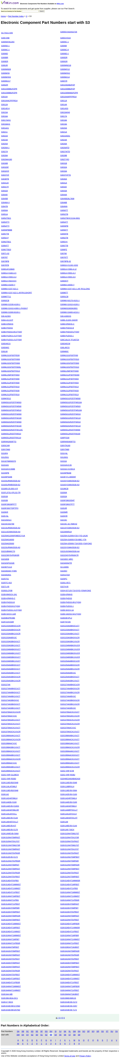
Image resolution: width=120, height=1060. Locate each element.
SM (74, 1031)
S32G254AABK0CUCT (10, 665)
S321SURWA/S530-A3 (10, 528)
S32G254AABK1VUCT (10, 673)
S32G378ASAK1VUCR (70, 716)
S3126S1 (64, 457)
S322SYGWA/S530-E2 (69, 547)
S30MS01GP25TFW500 (11, 406)
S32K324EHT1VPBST (69, 931)
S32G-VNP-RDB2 (67, 775)
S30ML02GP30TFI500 (69, 363)
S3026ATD (64, 148)
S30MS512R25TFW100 (70, 434)
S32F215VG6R (7, 622)
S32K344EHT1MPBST (10, 979)
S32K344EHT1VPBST (69, 982)
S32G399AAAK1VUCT (69, 751)
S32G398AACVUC (9, 743)
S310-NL (64, 453)
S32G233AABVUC (9, 638)
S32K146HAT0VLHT (68, 818)
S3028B (63, 155)
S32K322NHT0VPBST (69, 920)
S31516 (63, 461)
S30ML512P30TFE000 (69, 375)
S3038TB (5, 179)
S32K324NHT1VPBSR (10, 943)
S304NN (63, 206)
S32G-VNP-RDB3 (8, 779)
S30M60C (64, 351)
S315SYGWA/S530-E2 (69, 481)
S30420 (63, 187)
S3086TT (64, 293)
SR (97, 1031)
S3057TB (5, 234)
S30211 (4, 132)
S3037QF (5, 175)
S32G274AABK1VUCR (70, 692)
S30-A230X (6, 316)
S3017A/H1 (6, 120)
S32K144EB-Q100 (9, 802)
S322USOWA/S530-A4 (70, 551)
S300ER (4, 61)
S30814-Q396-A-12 (68, 269)
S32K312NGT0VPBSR (10, 861)
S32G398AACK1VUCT (70, 739)
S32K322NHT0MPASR (10, 916)
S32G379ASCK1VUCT (70, 732)
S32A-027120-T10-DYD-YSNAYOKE (75, 590)
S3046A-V (5, 202)
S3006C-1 (5, 50)
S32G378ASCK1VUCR (70, 720)
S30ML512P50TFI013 (69, 387)
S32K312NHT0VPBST (10, 877)
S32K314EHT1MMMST (11, 884)
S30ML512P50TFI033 (69, 391)
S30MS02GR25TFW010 (70, 422)
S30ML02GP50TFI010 (69, 367)
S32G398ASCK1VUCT (10, 751)
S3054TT (64, 222)
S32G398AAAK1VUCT (10, 736)
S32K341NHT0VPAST (10, 959)
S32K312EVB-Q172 (9, 857)
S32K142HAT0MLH (9, 798)
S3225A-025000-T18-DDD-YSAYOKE (76, 543)
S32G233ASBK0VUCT (10, 641)
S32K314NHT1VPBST (10, 904)
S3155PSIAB (6, 477)
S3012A (4, 104)
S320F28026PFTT (9, 504)
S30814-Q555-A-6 (67, 277)
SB (23, 1031)
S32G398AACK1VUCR (11, 739)
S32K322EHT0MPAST (69, 904)
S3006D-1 (64, 54)
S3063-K (64, 242)
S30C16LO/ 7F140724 (69, 340)
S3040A (63, 179)
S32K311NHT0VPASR (10, 853)
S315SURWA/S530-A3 (10, 481)
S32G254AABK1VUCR (70, 669)
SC (27, 1031)
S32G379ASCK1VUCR (11, 732)
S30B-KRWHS (7, 324)
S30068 (63, 46)
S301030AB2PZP (67, 85)
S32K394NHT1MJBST (69, 994)
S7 (70, 1035)
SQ (93, 1031)
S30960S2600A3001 (69, 308)
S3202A (63, 496)
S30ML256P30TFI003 (10, 375)
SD (32, 1031)
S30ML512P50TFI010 (10, 387)
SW (18, 1035)
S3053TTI (5, 222)
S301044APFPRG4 (68, 97)
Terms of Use (69, 1056)
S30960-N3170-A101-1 (70, 300)
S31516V (5, 465)
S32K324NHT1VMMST (70, 939)
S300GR (64, 61)
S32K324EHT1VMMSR (70, 928)
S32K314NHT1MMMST (70, 892)
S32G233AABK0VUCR (10, 630)
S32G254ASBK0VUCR (10, 677)
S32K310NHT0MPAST (10, 837)
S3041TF (5, 187)
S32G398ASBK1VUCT (10, 747)
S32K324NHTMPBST (10, 947)
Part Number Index (16, 16)
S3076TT (64, 257)
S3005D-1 (5, 46)
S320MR (64, 512)
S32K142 (5, 794)
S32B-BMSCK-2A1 (9, 594)
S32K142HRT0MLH (68, 798)
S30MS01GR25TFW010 (70, 414)
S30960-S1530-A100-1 (10, 304)
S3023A (4, 140)
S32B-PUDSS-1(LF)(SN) (11, 610)
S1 (41, 1035)
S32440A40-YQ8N (9, 571)
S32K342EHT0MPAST (10, 963)
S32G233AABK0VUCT (69, 630)
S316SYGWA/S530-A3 (69, 485)
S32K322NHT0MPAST (69, 916)
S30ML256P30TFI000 (69, 371)
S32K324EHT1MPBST (10, 928)
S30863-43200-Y (8, 285)
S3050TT (64, 210)
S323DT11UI (6, 567)
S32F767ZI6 (65, 622)
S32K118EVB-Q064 (68, 790)
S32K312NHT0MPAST (10, 869)
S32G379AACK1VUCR (70, 724)
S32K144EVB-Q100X (10, 806)
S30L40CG (65, 347)
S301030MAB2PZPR (69, 93)
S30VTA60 (5, 449)
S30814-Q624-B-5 (8, 281)
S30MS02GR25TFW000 (11, 422)
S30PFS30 (64, 438)
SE (37, 1031)
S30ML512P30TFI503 (69, 383)
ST (107, 1031)
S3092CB (5, 300)
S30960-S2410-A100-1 (70, 304)
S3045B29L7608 (67, 199)
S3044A (63, 195)
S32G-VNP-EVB (67, 771)
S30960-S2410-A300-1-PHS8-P (14, 308)
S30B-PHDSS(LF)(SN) (69, 332)
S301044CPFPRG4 (9, 101)
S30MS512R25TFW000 (70, 430)
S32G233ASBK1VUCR (70, 641)
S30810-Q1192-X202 (69, 265)
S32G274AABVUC (68, 696)
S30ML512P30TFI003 (69, 379)
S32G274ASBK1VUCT (10, 708)
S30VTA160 (65, 445)
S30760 (63, 253)
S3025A (4, 144)
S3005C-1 (64, 42)
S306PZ (63, 250)
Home (3, 16)
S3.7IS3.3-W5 (7, 33)
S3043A (63, 191)
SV (116, 1031)
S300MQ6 (5, 73)
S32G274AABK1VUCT (10, 696)
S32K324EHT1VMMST (10, 931)
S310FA (4, 453)
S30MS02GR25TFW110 (70, 426)
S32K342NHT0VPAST (69, 971)
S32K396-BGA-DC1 (9, 998)
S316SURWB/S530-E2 (10, 485)
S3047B (4, 206)
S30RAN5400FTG (67, 442)
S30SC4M (5, 445)
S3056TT (64, 230)
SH (51, 1031)
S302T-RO (64, 159)
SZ (32, 1035)
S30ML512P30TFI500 (10, 383)
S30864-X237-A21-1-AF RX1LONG (75, 289)
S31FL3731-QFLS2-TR (11, 493)
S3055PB (64, 226)
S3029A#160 (6, 159)
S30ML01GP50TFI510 (69, 359)
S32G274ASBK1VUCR (70, 704)
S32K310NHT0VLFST (10, 841)
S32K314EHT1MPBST (69, 884)
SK (65, 1031)
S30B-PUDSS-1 (67, 336)
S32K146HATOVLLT (9, 822)
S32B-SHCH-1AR (8, 614)
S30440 (4, 195)
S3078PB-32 (65, 261)
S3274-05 (64, 587)
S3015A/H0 (65, 112)
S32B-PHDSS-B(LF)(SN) (70, 602)
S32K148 (64, 822)
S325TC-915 (6, 583)
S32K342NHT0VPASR (10, 971)
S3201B (4, 496)
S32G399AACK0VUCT (70, 755)
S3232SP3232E (7, 563)
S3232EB (5, 559)
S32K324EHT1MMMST (11, 924)
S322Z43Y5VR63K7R (69, 555)
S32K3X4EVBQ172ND (10, 1006)
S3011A (63, 101)
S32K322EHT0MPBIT (69, 908)
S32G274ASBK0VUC (10, 700)
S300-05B (5, 38)
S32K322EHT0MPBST (10, 912)
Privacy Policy (85, 1056)
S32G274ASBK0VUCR (70, 700)
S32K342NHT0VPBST (10, 975)
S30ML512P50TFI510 (10, 395)
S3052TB (64, 214)
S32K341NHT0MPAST (10, 955)
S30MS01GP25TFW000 (70, 398)
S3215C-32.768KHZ (68, 524)
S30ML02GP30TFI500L (11, 367)
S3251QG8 (65, 575)
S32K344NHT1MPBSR (70, 986)
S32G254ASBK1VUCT (69, 681)
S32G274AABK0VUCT (10, 692)
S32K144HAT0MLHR (10, 810)
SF (41, 1031)
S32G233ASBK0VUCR (70, 638)
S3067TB (64, 246)
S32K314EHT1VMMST (10, 888)
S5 (60, 1035)
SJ (60, 1031)
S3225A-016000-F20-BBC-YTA (73, 540)
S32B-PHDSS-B (8, 602)
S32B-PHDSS (66, 598)
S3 (51, 1035)
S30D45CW (65, 344)
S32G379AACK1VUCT (10, 728)
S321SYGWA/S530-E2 (69, 528)
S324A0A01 (6, 575)
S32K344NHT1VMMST (11, 990)
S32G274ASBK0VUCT (10, 704)
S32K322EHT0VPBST (69, 912)
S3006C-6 (64, 50)
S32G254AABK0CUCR (70, 661)
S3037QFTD (65, 175)
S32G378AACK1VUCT (70, 712)
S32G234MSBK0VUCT (11, 657)
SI (56, 1031)
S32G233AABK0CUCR (11, 626)
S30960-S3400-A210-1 (70, 312)
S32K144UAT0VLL (9, 814)
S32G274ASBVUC (68, 708)
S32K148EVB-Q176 (9, 830)
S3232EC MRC (66, 559)
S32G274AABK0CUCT (10, 688)
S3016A (4, 116)
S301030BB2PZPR (9, 93)
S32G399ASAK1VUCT (69, 763)
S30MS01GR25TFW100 (11, 418)
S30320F (5, 167)
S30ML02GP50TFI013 (10, 371)
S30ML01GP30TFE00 (10, 355)
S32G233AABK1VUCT (69, 634)
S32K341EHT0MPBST (10, 951)
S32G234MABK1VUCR (70, 649)
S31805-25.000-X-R (9, 489)
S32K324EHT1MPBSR (70, 924)
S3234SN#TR (66, 563)
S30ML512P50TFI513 (69, 395)
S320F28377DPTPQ (9, 508)
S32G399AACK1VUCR (11, 759)
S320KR (4, 512)
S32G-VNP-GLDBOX (10, 775)
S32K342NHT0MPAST (10, 967)
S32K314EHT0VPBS (10, 881)
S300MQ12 (65, 69)
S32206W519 (66, 532)
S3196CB (64, 489)
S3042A (4, 191)
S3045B (4, 199)
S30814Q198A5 (7, 269)
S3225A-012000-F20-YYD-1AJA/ (74, 536)
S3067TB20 (6, 250)
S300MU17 (5, 81)
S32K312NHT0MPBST (69, 869)
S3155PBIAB (65, 473)
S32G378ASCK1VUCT (10, 724)
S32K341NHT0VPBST (69, 959)
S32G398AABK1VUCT (69, 736)
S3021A (63, 132)
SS (102, 1031)
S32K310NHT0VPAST (69, 841)
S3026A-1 (5, 148)
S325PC (63, 579)
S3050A (4, 210)
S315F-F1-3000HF (68, 477)
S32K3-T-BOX (7, 1002)
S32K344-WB (6, 994)
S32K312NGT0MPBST (70, 857)
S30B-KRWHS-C (67, 324)
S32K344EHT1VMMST (70, 979)
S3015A (4, 112)
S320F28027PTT (67, 504)
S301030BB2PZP (67, 89)
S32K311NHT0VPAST (69, 853)
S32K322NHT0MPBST (10, 920)
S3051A (4, 214)
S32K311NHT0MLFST (69, 845)
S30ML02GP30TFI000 (10, 363)
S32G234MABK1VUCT (11, 653)
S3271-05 (5, 587)
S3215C (63, 520)
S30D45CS (5, 344)
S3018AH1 (5, 124)
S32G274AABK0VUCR (70, 688)
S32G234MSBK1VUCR (70, 657)
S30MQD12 (6, 398)
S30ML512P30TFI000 (10, 379)
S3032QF (5, 171)
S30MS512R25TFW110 (11, 438)
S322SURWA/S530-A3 (10, 547)
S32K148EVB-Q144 (68, 826)
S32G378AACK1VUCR (11, 712)
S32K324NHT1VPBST (69, 943)
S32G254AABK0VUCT (10, 669)
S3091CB (64, 297)
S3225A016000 (7, 540)
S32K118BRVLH (67, 786)
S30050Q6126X (7, 42)
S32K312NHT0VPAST (69, 873)
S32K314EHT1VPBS (69, 888)
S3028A (4, 155)
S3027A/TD (65, 152)
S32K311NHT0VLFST (69, 849)
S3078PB (5, 261)
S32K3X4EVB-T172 (68, 1010)
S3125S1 (5, 457)
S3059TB (64, 234)
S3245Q (63, 571)
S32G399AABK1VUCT (10, 755)
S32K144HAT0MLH (68, 806)
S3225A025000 (7, 543)
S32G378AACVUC (9, 716)
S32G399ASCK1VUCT (10, 771)
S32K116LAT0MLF (9, 786)
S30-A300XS (65, 316)
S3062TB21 (6, 242)
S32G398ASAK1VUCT (69, 743)
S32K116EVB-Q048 (68, 783)
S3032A (63, 167)
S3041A (63, 183)
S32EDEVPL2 (66, 618)
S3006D (4, 54)
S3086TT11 (6, 297)
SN (79, 1031)
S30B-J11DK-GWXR (69, 320)
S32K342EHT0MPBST (69, 963)
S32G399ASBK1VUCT (10, 767)
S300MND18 (65, 65)
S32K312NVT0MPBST (69, 877)
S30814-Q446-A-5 (8, 273)
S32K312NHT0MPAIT (10, 865)
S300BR (4, 57)
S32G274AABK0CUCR (70, 685)
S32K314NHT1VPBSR (69, 900)
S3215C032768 (7, 524)
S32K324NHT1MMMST (11, 935)
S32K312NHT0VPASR (10, 873)
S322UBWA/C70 (8, 551)
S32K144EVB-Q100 (68, 802)
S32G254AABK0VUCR (70, 665)
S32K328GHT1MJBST (69, 947)
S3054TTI (5, 226)
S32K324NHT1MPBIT (10, 939)
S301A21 (5, 128)
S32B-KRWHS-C (8, 598)
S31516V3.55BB (8, 469)
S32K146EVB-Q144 (9, 818)
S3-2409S (64, 567)
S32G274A (5, 685)
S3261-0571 (65, 583)
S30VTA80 (64, 449)
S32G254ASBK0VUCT (69, 677)
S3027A (4, 152)
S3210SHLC (6, 520)
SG (46, 1031)
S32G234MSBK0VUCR (70, 653)
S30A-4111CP (7, 320)
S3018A (63, 120)
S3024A (63, 140)
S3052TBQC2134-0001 (70, 218)
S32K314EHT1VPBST (10, 892)
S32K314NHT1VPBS (10, 900)
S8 (74, 1035)
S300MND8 (6, 69)
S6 (65, 1035)
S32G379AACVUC (68, 728)
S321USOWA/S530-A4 (10, 532)
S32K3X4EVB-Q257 (68, 1006)
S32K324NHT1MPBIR (69, 935)
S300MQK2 (65, 73)
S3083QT (64, 281)
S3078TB (5, 265)
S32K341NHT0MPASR (69, 951)
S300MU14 (65, 77)
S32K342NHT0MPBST (69, 967)
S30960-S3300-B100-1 (10, 312)
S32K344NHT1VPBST (69, 990)
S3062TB (64, 238)
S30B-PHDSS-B (67, 328)
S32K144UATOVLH (68, 814)
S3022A (4, 136)
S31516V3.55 (66, 465)
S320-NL (5, 516)
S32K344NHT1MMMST (11, 986)
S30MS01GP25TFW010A (71, 402)
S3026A (63, 144)
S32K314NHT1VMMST (70, 896)
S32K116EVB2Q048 (9, 783)
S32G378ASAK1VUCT (10, 720)
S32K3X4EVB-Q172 (68, 1002)
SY (27, 1035)
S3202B (4, 500)
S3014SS (64, 108)
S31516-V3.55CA (67, 469)
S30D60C (5, 347)
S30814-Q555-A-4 (8, 277)
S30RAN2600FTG (8, 442)
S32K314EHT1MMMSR (70, 881)
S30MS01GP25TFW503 (70, 406)
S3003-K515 (65, 38)
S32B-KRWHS (66, 594)
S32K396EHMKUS (68, 998)
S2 (46, 1035)
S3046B (63, 202)
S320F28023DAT (67, 500)
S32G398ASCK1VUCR (70, 747)
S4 (55, 1035)
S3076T (4, 257)
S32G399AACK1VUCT (70, 759)
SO (83, 1031)
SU (112, 1031)
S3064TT (5, 246)
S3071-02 (5, 253)
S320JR (63, 508)
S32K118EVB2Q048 (9, 790)
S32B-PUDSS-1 (67, 606)
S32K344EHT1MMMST (70, 975)
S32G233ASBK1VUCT (10, 645)
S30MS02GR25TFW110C (12, 430)
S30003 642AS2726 (68, 32)
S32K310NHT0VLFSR (69, 837)
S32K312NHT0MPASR (69, 865)
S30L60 (4, 351)
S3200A (63, 493)
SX (23, 1035)
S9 (79, 1035)
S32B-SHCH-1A (67, 610)
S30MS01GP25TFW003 (11, 402)
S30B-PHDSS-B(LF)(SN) (11, 332)
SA (18, 1031)
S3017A (63, 116)
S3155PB (5, 473)
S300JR (4, 65)
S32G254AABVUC (68, 673)
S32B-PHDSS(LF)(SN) (10, 606)
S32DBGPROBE (8, 618)
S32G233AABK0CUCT (70, 626)
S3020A (63, 128)
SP (88, 1031)
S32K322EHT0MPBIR (10, 908)
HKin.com (60, 3)
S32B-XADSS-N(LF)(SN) (70, 614)
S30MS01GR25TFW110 (70, 418)
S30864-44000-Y (67, 285)
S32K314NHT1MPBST (10, 896)
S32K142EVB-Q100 (68, 794)
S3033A (63, 171)
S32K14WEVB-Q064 (10, 833)
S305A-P (5, 238)
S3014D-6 (5, 108)
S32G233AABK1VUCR (10, 634)
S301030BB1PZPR (9, 89)
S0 (37, 1035)
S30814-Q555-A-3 (67, 273)
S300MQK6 (6, 77)
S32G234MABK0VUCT (11, 649)
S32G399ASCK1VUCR (70, 767)
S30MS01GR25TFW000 (11, 414)
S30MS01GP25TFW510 (11, 410)
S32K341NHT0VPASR (69, 955)
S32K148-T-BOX (67, 830)
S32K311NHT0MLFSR (10, 845)
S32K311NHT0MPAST (10, 849)
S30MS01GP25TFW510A (71, 410)
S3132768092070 (8, 461)
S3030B (4, 163)
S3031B (63, 163)
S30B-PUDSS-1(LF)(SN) (11, 340)
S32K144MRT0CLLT (69, 810)
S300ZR (4, 85)
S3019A (63, 124)
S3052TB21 (6, 218)
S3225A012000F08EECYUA (13, 536)
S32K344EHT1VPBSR (10, 982)
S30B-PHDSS (7, 328)
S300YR (63, 81)
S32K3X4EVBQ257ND (10, 1010)
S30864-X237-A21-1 (9, 289)
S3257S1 (5, 579)
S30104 (4, 97)
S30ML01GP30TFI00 (69, 355)
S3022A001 (65, 136)
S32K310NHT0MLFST (69, 833)
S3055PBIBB (6, 230)
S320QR (64, 516)
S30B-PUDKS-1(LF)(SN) (11, 336)
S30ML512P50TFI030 (10, 391)
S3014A (63, 104)
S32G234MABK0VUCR (70, 645)
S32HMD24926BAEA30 (70, 779)
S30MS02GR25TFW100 (11, 426)
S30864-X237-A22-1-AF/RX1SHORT (16, 293)
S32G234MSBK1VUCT (11, 661)
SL (70, 1031)
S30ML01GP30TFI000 (10, 359)
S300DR (63, 57)
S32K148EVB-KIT (8, 826)
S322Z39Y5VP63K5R (10, 555)
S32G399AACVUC (9, 763)
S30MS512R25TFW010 (11, 434)
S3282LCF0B (6, 590)
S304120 (5, 183)
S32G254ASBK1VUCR (10, 681)
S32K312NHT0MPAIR (69, 861)
